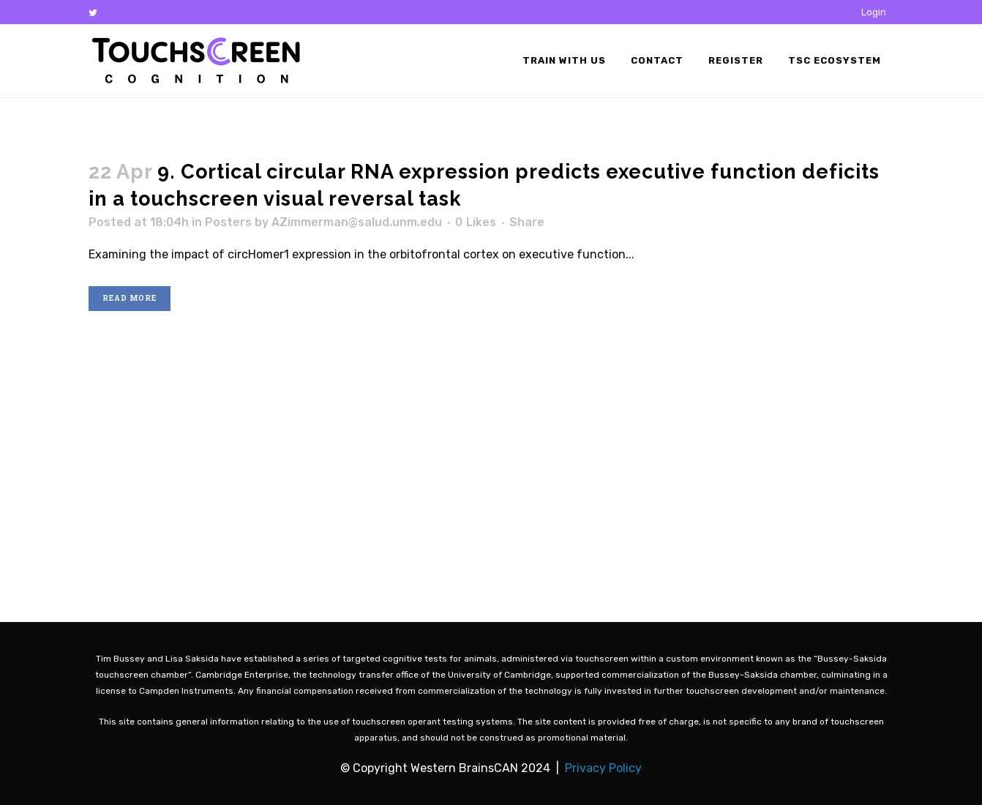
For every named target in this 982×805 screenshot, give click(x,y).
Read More (129, 298)
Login (873, 12)
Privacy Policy (603, 768)
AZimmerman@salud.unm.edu (356, 222)
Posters (228, 222)
